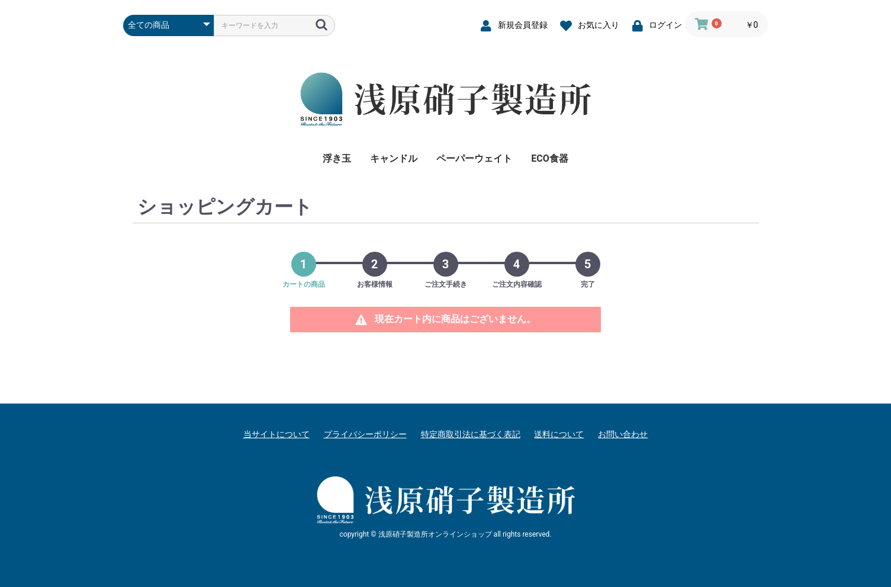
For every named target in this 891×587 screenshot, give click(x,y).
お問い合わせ (623, 434)
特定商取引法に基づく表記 (470, 434)
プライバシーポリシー (365, 434)
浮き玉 (337, 158)
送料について (559, 434)
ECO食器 (549, 158)
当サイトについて (276, 434)
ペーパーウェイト (474, 158)
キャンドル (393, 158)
